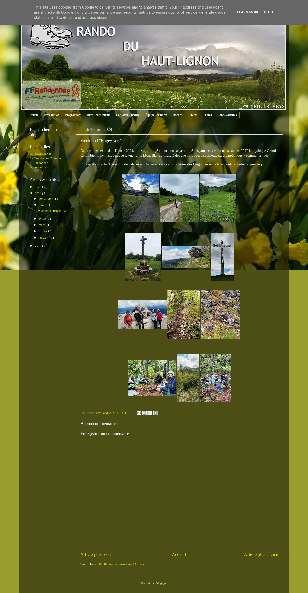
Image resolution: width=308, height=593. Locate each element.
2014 (38, 245)
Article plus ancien (261, 554)
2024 (38, 193)
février (43, 231)
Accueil (33, 115)
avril (42, 218)
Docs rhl (178, 115)
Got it (269, 12)
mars (42, 225)
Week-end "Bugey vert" (53, 210)
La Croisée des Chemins (46, 158)
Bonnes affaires (227, 115)
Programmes (73, 115)
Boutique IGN (39, 167)
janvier (44, 237)
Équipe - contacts (156, 115)
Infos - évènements (98, 115)
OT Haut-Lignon (41, 153)
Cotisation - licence (127, 115)
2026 (38, 187)
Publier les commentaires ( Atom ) (121, 564)
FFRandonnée (39, 163)
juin (42, 205)
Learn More (248, 12)
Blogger (161, 583)
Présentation (51, 115)
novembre (45, 198)
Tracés (193, 115)
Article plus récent (97, 554)
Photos (207, 115)
